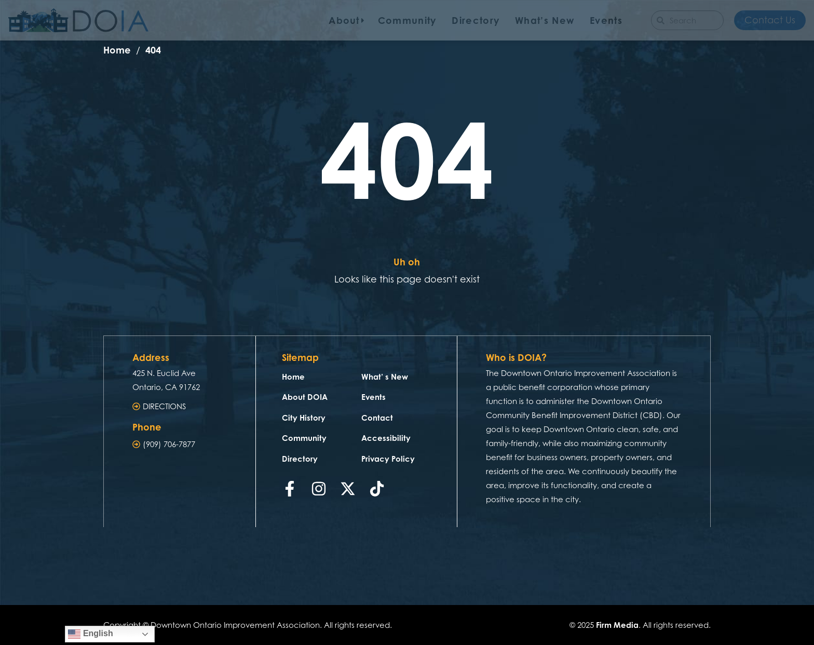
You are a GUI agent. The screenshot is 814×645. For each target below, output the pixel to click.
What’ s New (384, 377)
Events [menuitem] (606, 20)
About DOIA (305, 397)
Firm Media (617, 625)
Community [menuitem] (407, 20)
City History (303, 418)
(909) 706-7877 (169, 444)
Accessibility (386, 438)
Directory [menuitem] (475, 20)
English (90, 634)
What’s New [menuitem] (544, 20)
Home (293, 377)
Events (373, 397)
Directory (300, 459)
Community (304, 438)
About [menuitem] (344, 20)
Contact (377, 418)
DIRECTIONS (164, 406)
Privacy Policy (388, 459)
